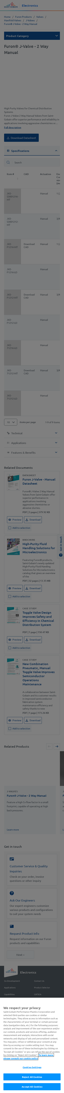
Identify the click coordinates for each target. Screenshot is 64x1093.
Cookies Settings (32, 1070)
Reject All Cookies (32, 1080)
